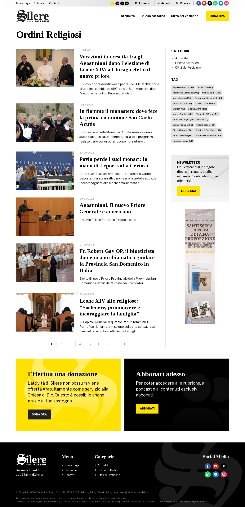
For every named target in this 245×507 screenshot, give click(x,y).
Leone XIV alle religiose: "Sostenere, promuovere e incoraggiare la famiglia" (109, 307)
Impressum (120, 492)
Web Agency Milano (138, 492)
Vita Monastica (182, 103)
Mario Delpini (211, 92)
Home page (23, 3)
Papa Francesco (183, 87)
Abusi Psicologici (183, 119)
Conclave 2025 (183, 125)
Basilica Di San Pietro (208, 130)
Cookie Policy (105, 492)
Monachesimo (182, 98)
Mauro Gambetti (183, 114)
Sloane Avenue (197, 108)
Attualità (181, 58)
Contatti (54, 3)
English (179, 108)
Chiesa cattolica (187, 63)
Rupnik (202, 119)
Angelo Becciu (205, 125)
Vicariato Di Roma (207, 114)
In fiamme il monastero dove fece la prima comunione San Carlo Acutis (118, 117)
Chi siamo (39, 3)
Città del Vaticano (188, 67)
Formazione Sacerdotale (208, 98)
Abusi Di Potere (182, 135)
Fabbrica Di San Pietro (208, 135)
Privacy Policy (88, 492)
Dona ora (217, 16)
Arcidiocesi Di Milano (186, 92)
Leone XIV (205, 87)
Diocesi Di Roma (205, 103)
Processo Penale (183, 141)
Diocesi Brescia (182, 130)
